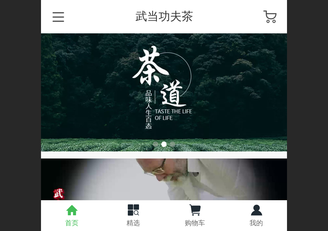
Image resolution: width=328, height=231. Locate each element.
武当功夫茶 (164, 16)
